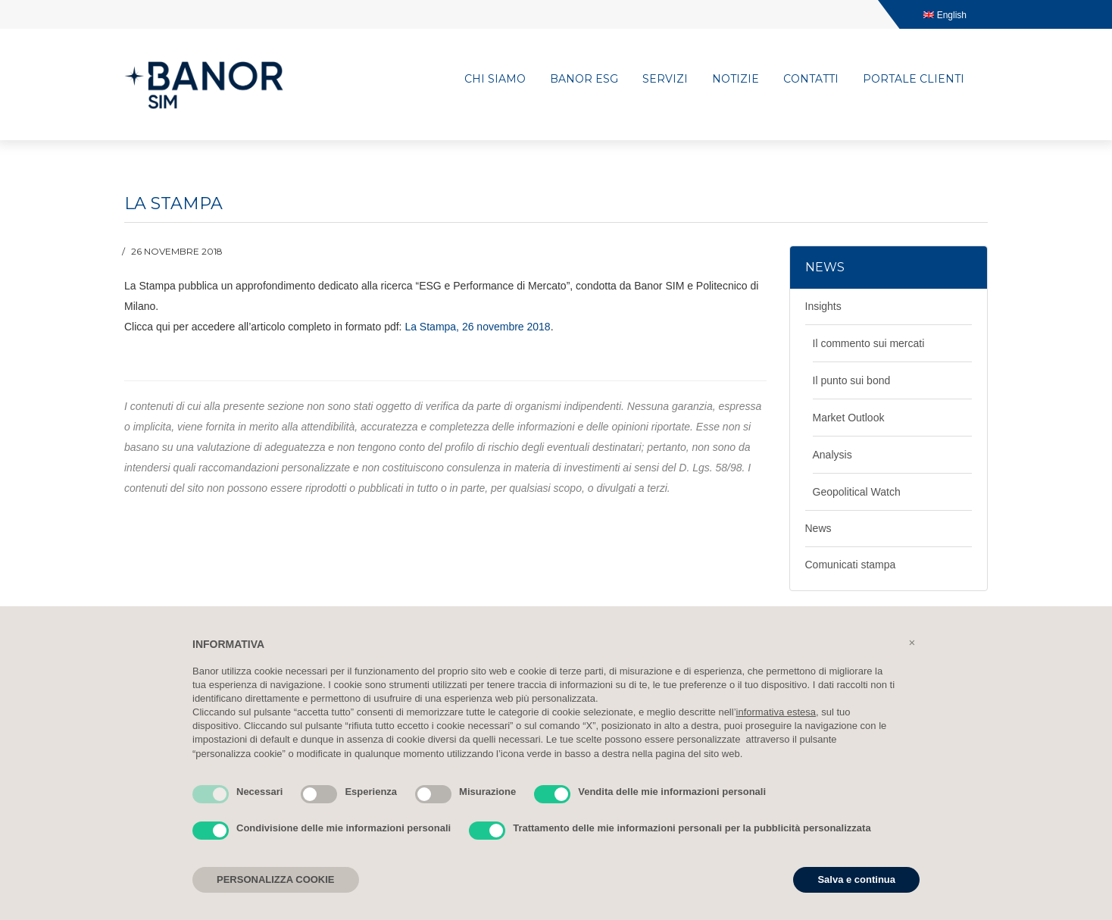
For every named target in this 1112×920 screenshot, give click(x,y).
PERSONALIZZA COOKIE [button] (276, 879)
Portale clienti (913, 79)
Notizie (735, 79)
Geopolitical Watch (857, 492)
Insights (823, 306)
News (818, 528)
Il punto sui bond (852, 380)
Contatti (811, 79)
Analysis (832, 455)
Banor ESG (584, 79)
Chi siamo (495, 79)
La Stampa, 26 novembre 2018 (477, 327)
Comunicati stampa (850, 565)
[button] (912, 643)
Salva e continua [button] (856, 879)
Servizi (665, 79)
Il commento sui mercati (869, 343)
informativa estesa (776, 712)
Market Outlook (849, 417)
